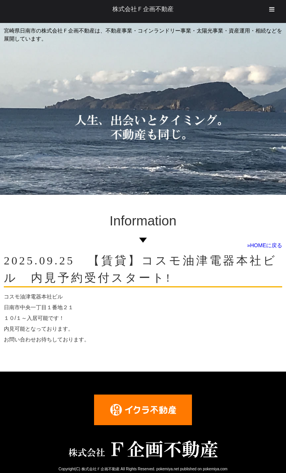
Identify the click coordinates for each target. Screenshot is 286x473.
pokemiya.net (167, 469)
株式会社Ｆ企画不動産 (143, 9)
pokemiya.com (215, 469)
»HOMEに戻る (264, 245)
